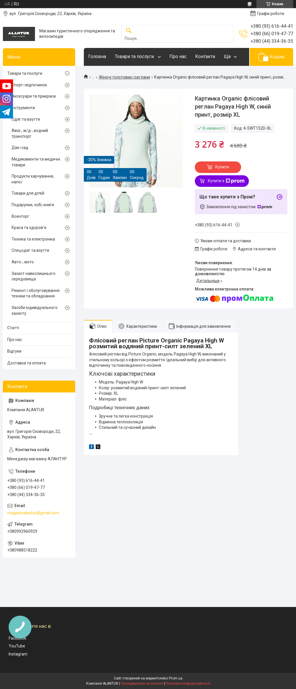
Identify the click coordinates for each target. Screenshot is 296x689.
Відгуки (14, 351)
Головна (97, 56)
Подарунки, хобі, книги (33, 204)
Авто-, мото (23, 262)
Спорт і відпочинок (29, 85)
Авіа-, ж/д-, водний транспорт (30, 133)
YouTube (17, 646)
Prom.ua (175, 678)
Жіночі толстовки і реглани (124, 77)
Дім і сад (20, 147)
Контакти (205, 56)
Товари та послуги (135, 56)
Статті (13, 327)
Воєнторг (20, 216)
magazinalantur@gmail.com (33, 513)
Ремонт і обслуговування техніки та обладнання (36, 293)
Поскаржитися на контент (142, 683)
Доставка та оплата (26, 363)
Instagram (18, 654)
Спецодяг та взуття (30, 250)
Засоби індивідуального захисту (35, 310)
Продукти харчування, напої (33, 179)
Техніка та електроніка (33, 239)
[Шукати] (129, 30)
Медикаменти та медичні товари (36, 162)
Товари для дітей (28, 193)
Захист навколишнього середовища (34, 276)
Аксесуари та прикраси (34, 96)
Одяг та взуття (26, 119)
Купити (222, 167)
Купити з (226, 181)
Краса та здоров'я (29, 227)
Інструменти (23, 107)
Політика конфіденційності (188, 683)
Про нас (177, 56)
